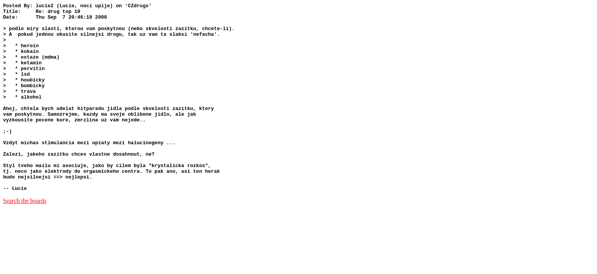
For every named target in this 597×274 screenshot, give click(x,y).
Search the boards (24, 238)
